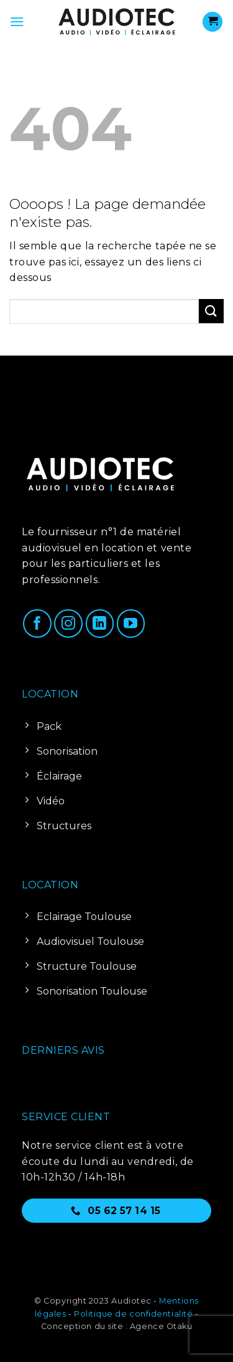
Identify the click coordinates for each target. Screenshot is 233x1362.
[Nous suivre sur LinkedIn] (100, 623)
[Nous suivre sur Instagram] (68, 623)
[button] (16, 21)
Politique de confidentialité (133, 1313)
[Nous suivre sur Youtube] (131, 623)
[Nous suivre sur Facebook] (37, 623)
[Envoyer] (211, 311)
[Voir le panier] (212, 22)
